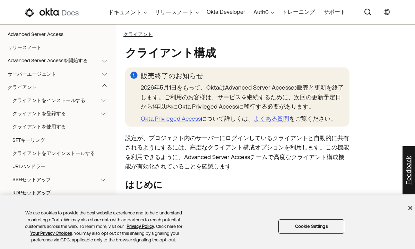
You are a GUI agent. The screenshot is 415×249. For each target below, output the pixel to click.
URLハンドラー (28, 166)
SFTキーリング (28, 140)
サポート (334, 12)
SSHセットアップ (62, 179)
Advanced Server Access (35, 34)
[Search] (367, 12)
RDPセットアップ (31, 192)
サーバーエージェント (60, 74)
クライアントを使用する (39, 126)
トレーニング (298, 12)
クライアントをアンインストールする (53, 153)
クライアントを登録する (62, 113)
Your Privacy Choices (51, 233)
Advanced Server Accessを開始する (60, 60)
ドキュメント (124, 12)
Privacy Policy (140, 226)
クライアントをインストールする (62, 100)
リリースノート (25, 47)
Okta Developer (226, 12)
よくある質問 (271, 118)
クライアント (60, 87)
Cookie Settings (311, 226)
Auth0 (261, 12)
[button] (106, 60)
